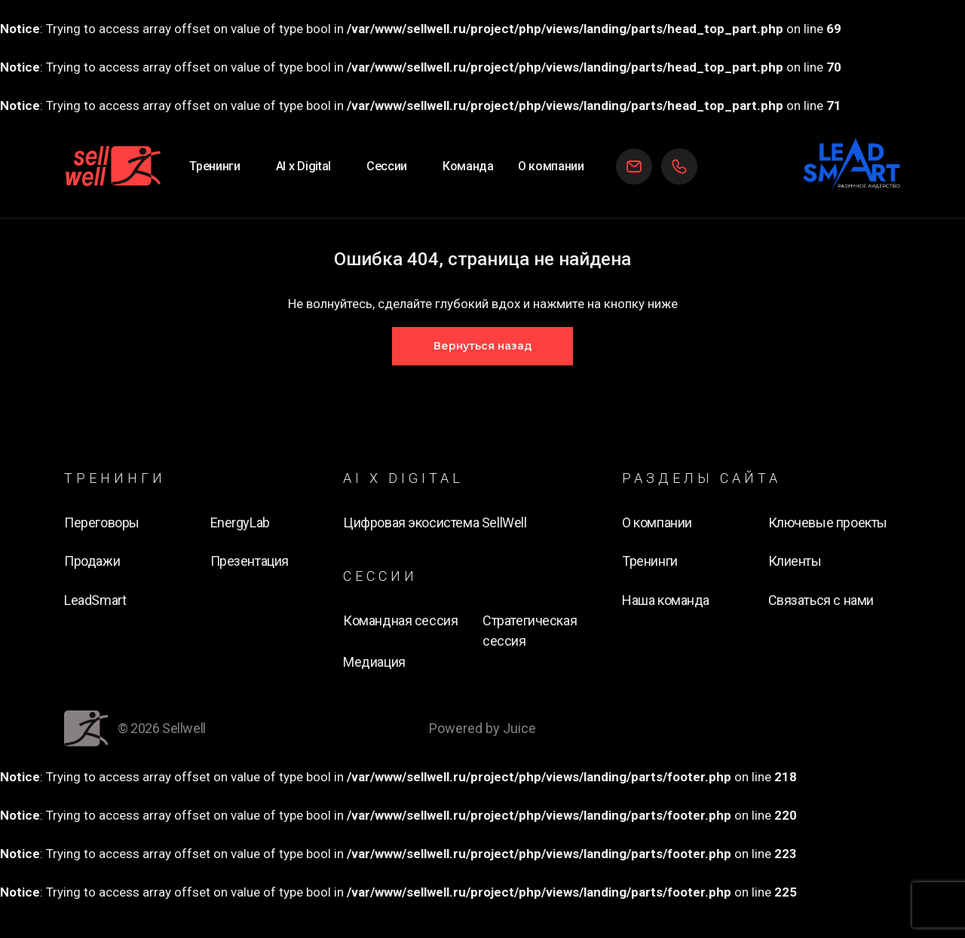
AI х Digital (303, 166)
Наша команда (665, 600)
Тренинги (214, 166)
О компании (551, 166)
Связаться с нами (821, 600)
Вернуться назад (482, 346)
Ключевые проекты (827, 522)
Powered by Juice (482, 728)
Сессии (386, 166)
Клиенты (795, 561)
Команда (468, 166)
